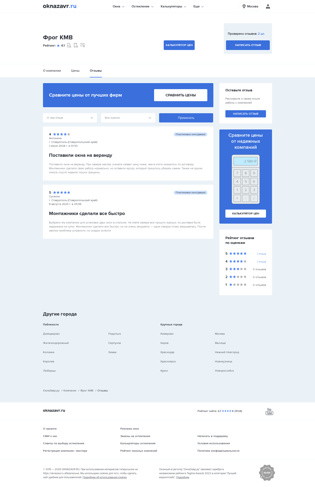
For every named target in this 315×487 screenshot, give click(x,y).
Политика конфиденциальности (218, 450)
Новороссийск (224, 370)
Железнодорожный (56, 343)
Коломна (48, 352)
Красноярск (168, 361)
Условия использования (213, 443)
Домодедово (51, 333)
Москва (220, 333)
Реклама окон (129, 428)
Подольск (114, 333)
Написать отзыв (248, 45)
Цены (75, 71)
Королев (48, 361)
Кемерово (167, 333)
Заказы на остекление (135, 436)
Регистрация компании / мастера (65, 450)
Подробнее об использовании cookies (105, 477)
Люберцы (49, 370)
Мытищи (220, 343)
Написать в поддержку (212, 436)
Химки (112, 352)
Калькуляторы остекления (137, 443)
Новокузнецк (223, 361)
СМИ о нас (50, 436)
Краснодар (167, 352)
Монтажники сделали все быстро (87, 213)
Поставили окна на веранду (80, 155)
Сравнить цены (181, 95)
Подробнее (182, 477)
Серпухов (114, 343)
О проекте (50, 428)
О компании (52, 71)
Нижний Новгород (227, 352)
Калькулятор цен (179, 45)
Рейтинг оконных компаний (138, 450)
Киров (165, 343)
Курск (164, 370)
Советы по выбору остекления (63, 443)
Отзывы (96, 71)
